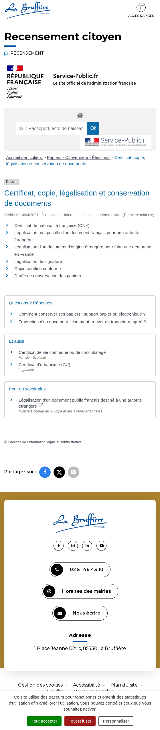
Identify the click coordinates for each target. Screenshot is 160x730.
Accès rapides (141, 10)
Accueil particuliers (24, 157)
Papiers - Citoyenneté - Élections (79, 157)
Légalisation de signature (38, 261)
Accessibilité (86, 685)
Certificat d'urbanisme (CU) (44, 364)
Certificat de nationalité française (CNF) (52, 225)
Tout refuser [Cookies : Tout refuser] (80, 721)
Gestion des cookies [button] (40, 685)
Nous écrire (77, 613)
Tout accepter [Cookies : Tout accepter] (44, 721)
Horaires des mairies (77, 591)
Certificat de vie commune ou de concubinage (62, 352)
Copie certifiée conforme (37, 268)
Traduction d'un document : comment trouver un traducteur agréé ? (82, 321)
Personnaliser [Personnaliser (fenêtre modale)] (116, 721)
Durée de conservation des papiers (47, 275)
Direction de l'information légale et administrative (45, 442)
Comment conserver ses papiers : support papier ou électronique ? (82, 314)
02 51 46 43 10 (77, 570)
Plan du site (124, 685)
